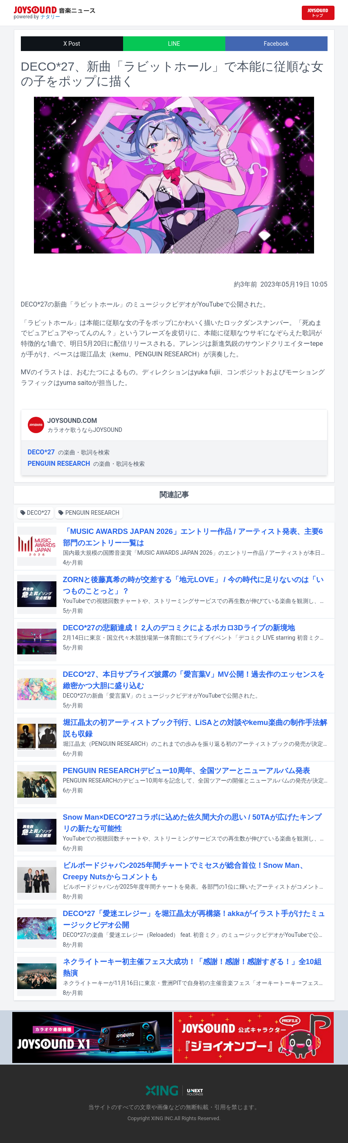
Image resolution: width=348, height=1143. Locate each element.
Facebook (276, 43)
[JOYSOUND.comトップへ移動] (318, 13)
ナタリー (50, 17)
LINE (174, 43)
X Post (71, 43)
